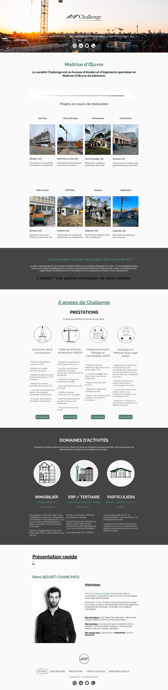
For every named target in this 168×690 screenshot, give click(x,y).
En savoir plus (42, 417)
